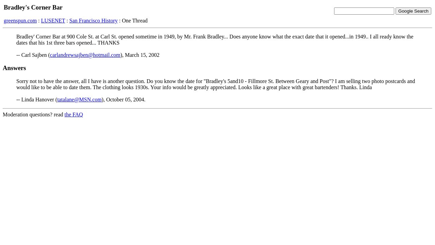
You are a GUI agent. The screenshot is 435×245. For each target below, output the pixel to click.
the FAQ (74, 114)
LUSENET (53, 20)
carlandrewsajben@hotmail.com (85, 55)
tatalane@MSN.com (79, 99)
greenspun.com (20, 20)
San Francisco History (93, 20)
